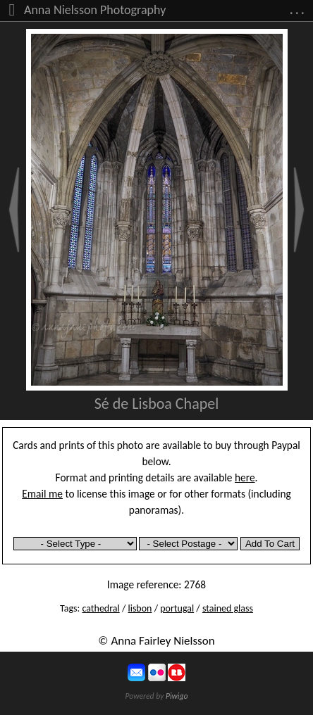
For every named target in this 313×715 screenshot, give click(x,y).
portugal (177, 608)
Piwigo (177, 696)
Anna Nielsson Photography (95, 10)
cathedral (100, 608)
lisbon (140, 608)
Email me (42, 493)
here (245, 477)
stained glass (227, 608)
